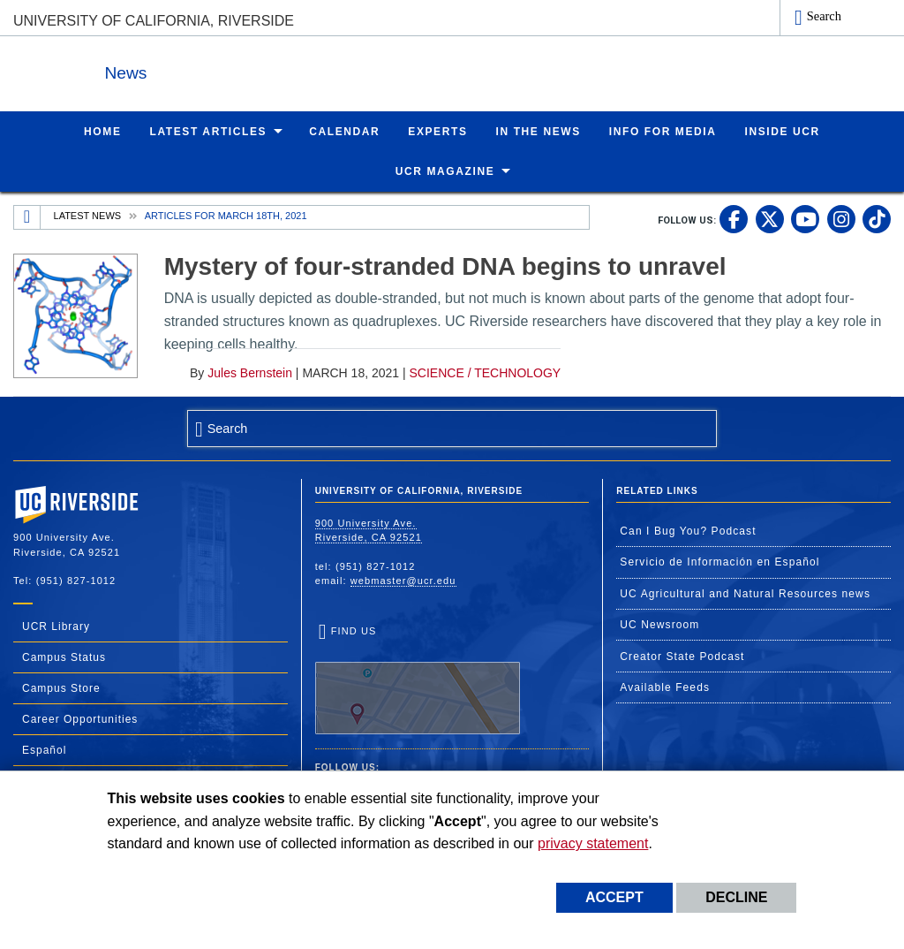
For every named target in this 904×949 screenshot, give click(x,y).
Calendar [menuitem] (344, 131)
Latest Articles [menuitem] (208, 131)
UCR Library (56, 625)
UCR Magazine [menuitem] (445, 170)
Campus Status (64, 656)
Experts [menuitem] (437, 131)
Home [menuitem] (102, 131)
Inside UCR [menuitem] (782, 131)
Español (44, 749)
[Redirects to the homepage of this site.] (27, 216)
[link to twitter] (770, 218)
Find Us (417, 679)
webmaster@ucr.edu (403, 579)
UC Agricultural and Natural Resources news (745, 593)
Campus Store (61, 687)
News (206, 69)
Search (824, 16)
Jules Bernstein (249, 372)
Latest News (88, 214)
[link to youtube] (805, 218)
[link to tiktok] (877, 218)
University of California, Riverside (153, 20)
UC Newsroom (659, 624)
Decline (736, 897)
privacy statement (593, 843)
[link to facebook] (733, 218)
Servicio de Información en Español (719, 561)
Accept (614, 897)
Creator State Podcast (682, 655)
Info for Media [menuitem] (663, 131)
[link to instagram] (841, 218)
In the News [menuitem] (538, 131)
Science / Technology (485, 372)
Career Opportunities (80, 718)
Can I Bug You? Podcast (688, 530)
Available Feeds (665, 686)
